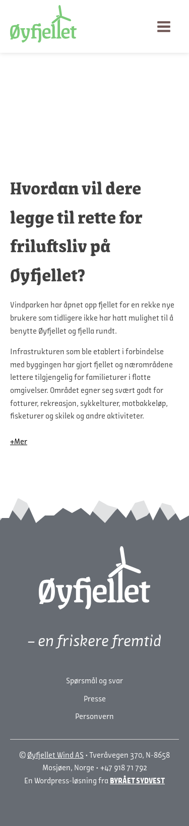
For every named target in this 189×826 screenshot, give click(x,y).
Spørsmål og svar (94, 681)
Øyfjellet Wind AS (55, 756)
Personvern (94, 717)
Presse (95, 699)
